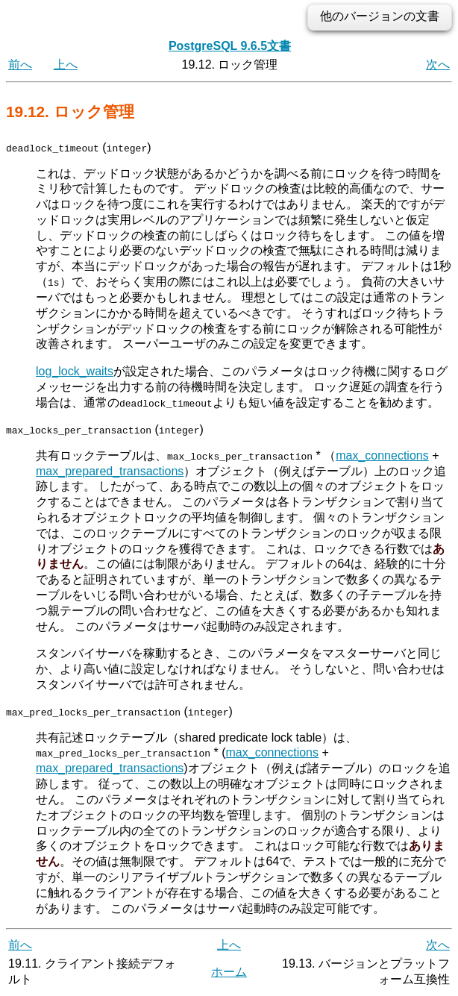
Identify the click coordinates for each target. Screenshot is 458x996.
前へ (20, 64)
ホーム (229, 971)
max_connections (382, 454)
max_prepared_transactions (109, 470)
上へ (66, 64)
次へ (438, 64)
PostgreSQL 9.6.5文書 (230, 46)
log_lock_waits (74, 371)
